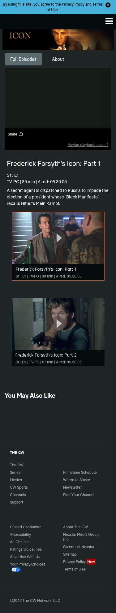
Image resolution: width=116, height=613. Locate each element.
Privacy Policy (73, 4)
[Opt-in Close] (107, 4)
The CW (11, 20)
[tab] (23, 59)
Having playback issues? (87, 144)
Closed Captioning (25, 527)
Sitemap (70, 554)
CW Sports (19, 487)
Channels (18, 494)
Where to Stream (77, 480)
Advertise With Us (25, 556)
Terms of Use (74, 569)
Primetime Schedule (80, 472)
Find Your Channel (78, 494)
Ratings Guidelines (26, 549)
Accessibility (20, 534)
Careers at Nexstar (78, 546)
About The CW (75, 527)
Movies (16, 480)
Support (16, 502)
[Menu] (109, 21)
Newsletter (72, 487)
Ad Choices (19, 542)
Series (15, 472)
